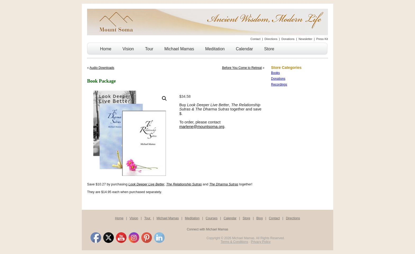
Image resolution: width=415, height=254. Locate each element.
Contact (255, 39)
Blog (259, 218)
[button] (164, 98)
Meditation (215, 49)
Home (105, 49)
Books (275, 73)
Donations (288, 39)
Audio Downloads (101, 68)
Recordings (279, 84)
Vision (128, 49)
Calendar (244, 49)
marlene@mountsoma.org (201, 126)
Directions (270, 39)
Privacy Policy (261, 242)
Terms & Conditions (234, 242)
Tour (149, 49)
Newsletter (305, 39)
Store (269, 49)
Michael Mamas (179, 49)
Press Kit (322, 39)
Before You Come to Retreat (242, 68)
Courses (212, 218)
